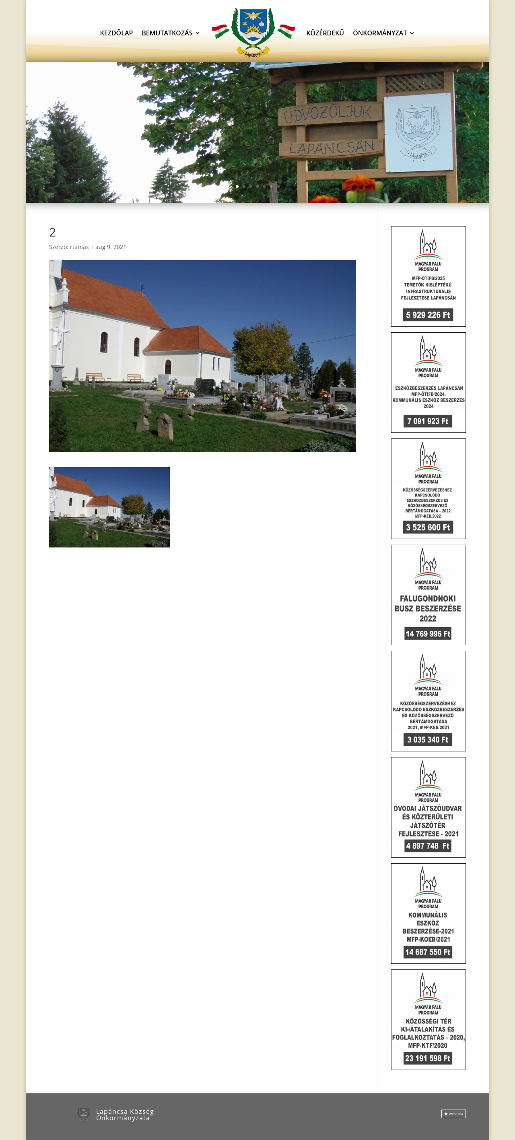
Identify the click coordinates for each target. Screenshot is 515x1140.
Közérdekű (325, 33)
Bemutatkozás (167, 33)
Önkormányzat (380, 33)
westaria (456, 1113)
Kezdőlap (116, 33)
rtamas (79, 247)
